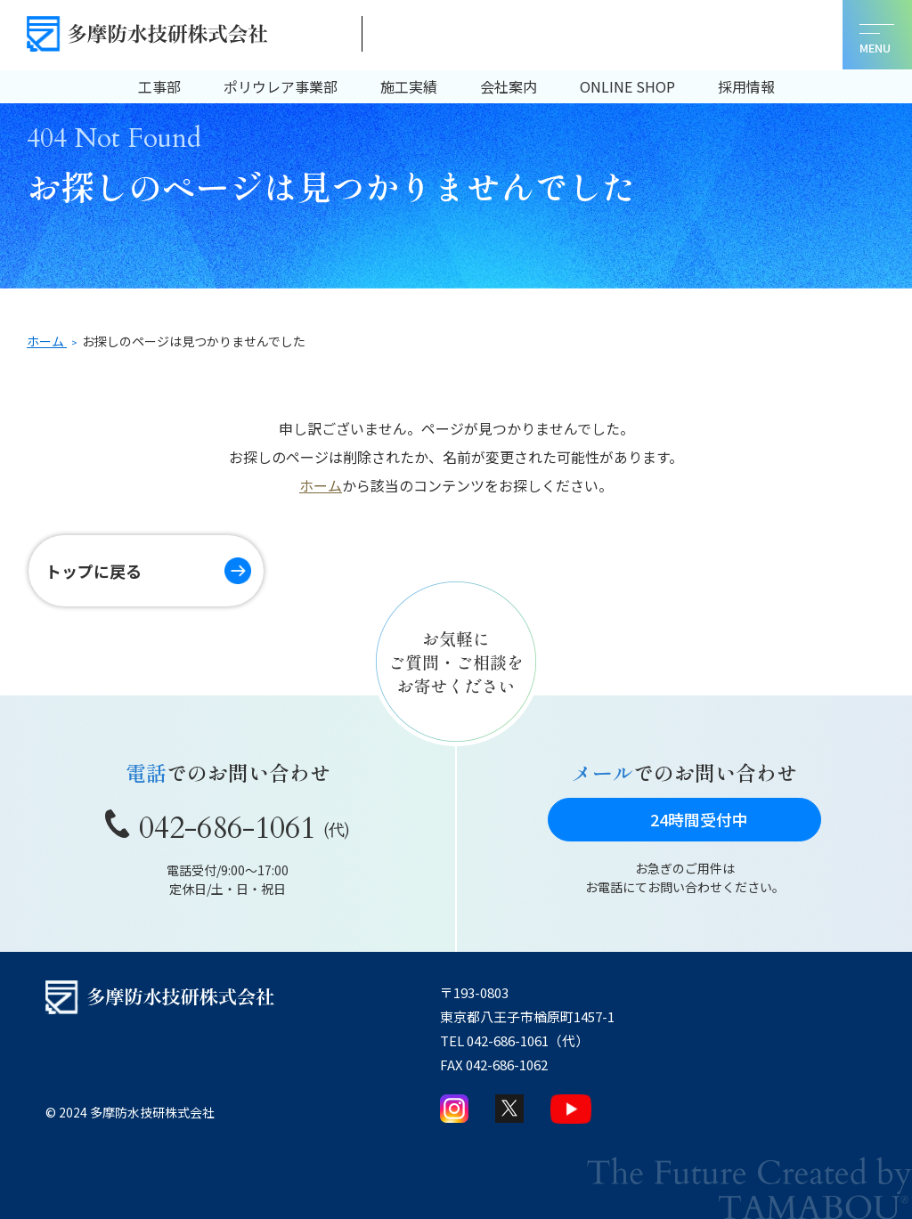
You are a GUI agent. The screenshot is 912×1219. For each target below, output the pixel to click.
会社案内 (508, 86)
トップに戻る (98, 570)
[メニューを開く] (875, 36)
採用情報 (746, 86)
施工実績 (408, 86)
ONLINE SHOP (627, 86)
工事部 (159, 86)
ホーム (320, 485)
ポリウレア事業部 (281, 86)
